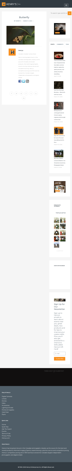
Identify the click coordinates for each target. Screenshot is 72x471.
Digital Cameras (7, 396)
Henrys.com (6, 438)
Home (4, 424)
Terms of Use (6, 433)
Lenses (4, 399)
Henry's (18, 21)
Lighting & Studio (7, 408)
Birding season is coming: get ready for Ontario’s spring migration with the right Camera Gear (59, 115)
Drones (4, 401)
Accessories (5, 405)
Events (4, 431)
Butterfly (24, 17)
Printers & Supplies (8, 410)
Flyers (4, 414)
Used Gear (5, 412)
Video (4, 403)
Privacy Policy (6, 436)
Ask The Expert (7, 429)
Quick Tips (5, 427)
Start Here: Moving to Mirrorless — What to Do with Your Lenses (59, 92)
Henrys (20, 50)
